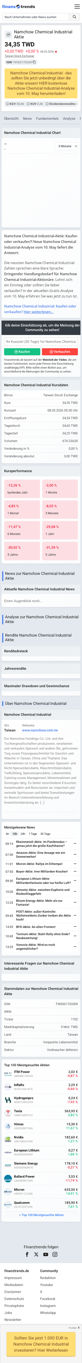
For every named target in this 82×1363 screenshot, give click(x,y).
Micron (19, 1189)
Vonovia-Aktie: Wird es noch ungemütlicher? (35, 947)
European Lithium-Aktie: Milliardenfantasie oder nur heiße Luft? (43, 880)
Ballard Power (24, 1176)
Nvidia (18, 1137)
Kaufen (24, 351)
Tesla (18, 1111)
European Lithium (26, 1150)
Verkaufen (62, 351)
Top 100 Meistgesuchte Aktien (43, 1215)
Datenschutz (14, 1299)
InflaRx (19, 1085)
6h (7, 834)
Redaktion (48, 1278)
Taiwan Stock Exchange (19, 56)
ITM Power (22, 1072)
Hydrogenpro (23, 1098)
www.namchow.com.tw (40, 730)
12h (14, 834)
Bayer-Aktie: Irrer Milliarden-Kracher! (42, 871)
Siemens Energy (26, 1163)
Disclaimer (12, 1292)
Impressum (13, 1278)
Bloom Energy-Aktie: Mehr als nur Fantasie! (39, 902)
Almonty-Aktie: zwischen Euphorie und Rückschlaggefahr (43, 892)
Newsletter (12, 1319)
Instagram (48, 1305)
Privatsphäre (14, 1305)
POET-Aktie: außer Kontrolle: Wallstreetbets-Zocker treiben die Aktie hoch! (43, 915)
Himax (19, 1124)
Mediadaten (13, 1285)
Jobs (8, 1312)
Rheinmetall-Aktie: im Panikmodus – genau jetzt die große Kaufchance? (41, 844)
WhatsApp (48, 1312)
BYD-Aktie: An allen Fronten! (36, 927)
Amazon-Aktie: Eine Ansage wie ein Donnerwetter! (40, 855)
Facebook (47, 1299)
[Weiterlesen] (75, 844)
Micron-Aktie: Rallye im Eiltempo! (39, 864)
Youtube (46, 1285)
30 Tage (45, 834)
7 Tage (33, 834)
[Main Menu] (77, 6)
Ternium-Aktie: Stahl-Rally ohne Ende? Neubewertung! (43, 936)
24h (23, 834)
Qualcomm (22, 1202)
